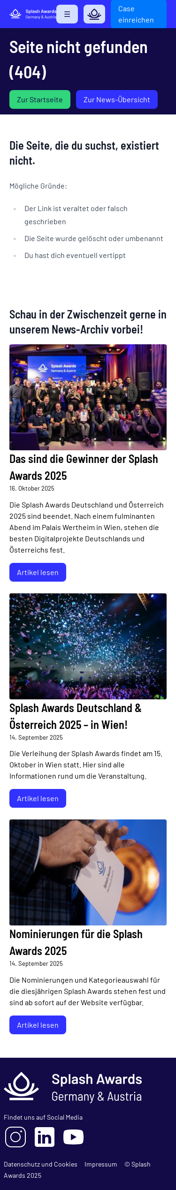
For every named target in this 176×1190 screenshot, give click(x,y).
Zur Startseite (40, 99)
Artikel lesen (38, 572)
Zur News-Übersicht (117, 99)
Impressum (100, 1164)
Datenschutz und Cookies (40, 1164)
